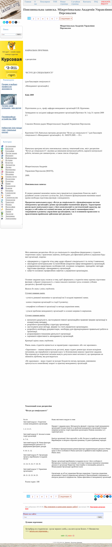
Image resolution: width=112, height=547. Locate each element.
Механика (9, 174)
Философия (10, 207)
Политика (9, 181)
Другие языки (11, 153)
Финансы (9, 209)
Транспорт (9, 202)
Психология (10, 186)
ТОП (55, 2)
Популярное (45, 2)
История (8, 160)
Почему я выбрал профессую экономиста (9, 86)
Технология (10, 200)
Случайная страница (75, 3)
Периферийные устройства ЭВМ (9, 118)
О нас (35, 3)
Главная (28, 2)
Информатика (11, 158)
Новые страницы (64, 3)
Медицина (9, 172)
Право (8, 183)
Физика (8, 204)
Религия (8, 188)
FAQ (96, 2)
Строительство (11, 197)
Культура (9, 162)
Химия (8, 211)
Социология (10, 193)
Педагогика (10, 179)
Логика (8, 167)
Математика (10, 169)
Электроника (10, 218)
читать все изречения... (39, 531)
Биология (9, 148)
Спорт (8, 195)
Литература (10, 165)
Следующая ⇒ (66, 18)
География (9, 151)
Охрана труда (11, 176)
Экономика (10, 216)
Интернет (9, 155)
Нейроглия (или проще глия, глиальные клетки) (12, 130)
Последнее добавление (76, 542)
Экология (9, 214)
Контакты (87, 2)
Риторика (9, 190)
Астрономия (10, 146)
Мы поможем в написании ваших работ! (61, 507)
